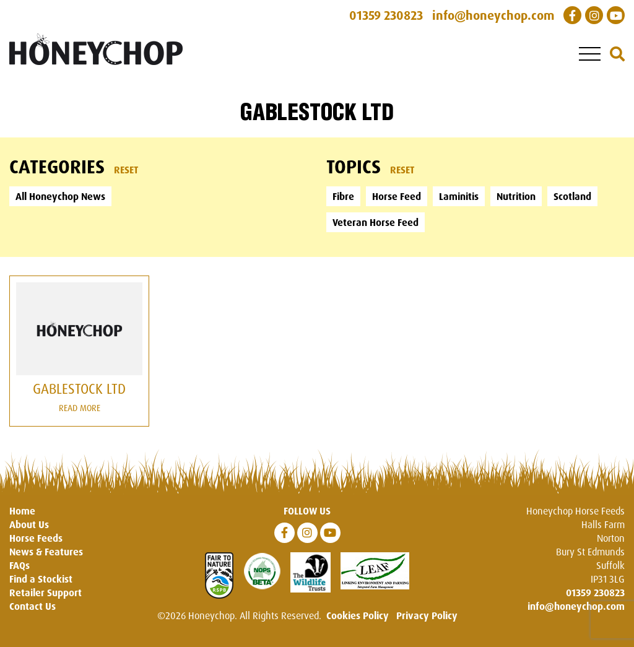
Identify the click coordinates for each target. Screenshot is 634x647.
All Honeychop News (60, 196)
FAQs (19, 565)
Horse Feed (396, 196)
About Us (29, 524)
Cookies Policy (357, 615)
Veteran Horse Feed (375, 222)
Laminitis (459, 196)
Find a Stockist (40, 579)
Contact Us (32, 606)
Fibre (343, 196)
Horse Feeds (36, 538)
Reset (126, 169)
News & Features (46, 551)
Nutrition (516, 196)
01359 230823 (595, 592)
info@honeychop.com (576, 606)
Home (22, 511)
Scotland (572, 196)
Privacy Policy (427, 615)
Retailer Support (45, 592)
